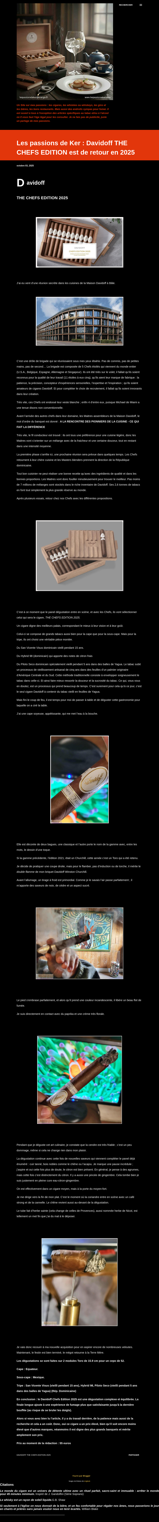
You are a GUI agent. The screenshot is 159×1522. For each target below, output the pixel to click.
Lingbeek (87, 1481)
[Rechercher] (126, 5)
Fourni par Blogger (79, 1475)
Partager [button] (134, 1455)
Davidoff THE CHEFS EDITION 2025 (34, 1455)
